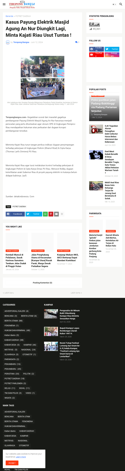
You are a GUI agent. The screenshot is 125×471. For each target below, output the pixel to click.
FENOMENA (12, 325)
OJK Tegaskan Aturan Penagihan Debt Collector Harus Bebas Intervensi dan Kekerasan (111, 134)
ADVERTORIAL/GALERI (16, 311)
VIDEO (30, 393)
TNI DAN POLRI (13, 393)
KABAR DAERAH (14, 340)
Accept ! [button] (12, 463)
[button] (4, 4)
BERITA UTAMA (14, 320)
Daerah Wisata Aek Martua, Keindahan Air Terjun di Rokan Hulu (112, 240)
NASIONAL (28, 349)
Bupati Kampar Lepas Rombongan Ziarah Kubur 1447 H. (69, 331)
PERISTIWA (12, 373)
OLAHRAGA (11, 354)
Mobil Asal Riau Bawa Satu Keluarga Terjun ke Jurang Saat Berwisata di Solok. (112, 190)
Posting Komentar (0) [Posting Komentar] (42, 283)
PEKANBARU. (13, 369)
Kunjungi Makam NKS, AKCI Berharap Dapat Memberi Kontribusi (68, 258)
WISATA (10, 398)
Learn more (21, 457)
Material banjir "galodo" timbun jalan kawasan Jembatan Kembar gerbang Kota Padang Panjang (95, 246)
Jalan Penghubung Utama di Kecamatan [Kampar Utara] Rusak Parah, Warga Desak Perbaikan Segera (41, 261)
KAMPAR (30, 345)
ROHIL (24, 388)
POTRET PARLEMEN (15, 383)
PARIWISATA (12, 359)
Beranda (9, 16)
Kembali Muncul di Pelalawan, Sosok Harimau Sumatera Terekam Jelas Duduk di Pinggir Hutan (16, 261)
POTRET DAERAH (23, 16)
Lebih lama (75, 293)
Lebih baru (9, 293)
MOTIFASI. (11, 349)
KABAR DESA (12, 345)
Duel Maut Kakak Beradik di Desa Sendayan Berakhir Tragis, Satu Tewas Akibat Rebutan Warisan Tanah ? (112, 162)
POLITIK (28, 373)
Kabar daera (12, 335)
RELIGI (10, 388)
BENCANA (11, 316)
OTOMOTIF (29, 354)
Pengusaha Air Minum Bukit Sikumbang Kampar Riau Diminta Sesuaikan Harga (70, 314)
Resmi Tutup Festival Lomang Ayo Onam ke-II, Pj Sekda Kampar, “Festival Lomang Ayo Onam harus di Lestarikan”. (70, 349)
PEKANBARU (13, 364)
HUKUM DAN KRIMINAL (17, 330)
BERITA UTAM (29, 316)
